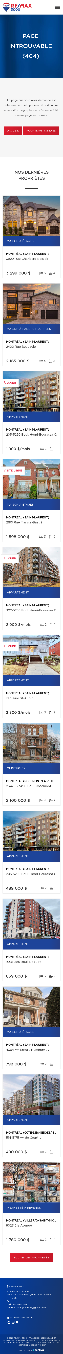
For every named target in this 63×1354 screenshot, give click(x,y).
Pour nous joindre (41, 131)
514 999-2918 (19, 1305)
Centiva (38, 1350)
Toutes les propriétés (31, 1258)
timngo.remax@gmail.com (31, 1308)
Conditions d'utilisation (47, 1343)
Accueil (13, 131)
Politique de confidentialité (18, 1343)
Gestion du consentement (32, 1345)
